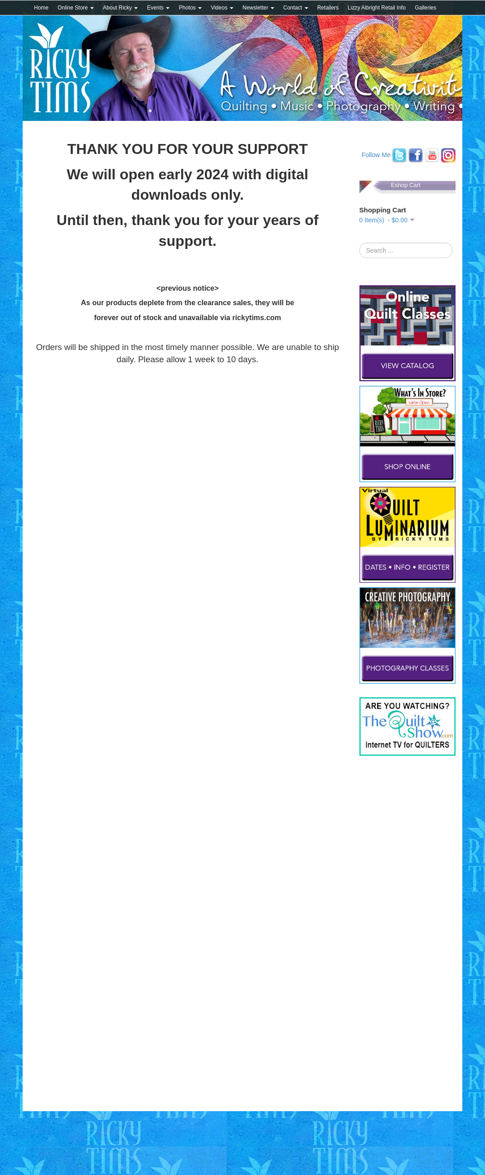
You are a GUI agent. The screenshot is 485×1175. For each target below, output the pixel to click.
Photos (190, 8)
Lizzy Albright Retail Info (377, 8)
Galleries (425, 8)
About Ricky (120, 8)
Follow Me (376, 154)
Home (41, 8)
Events (158, 8)
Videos (222, 8)
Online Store (76, 8)
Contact (295, 8)
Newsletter (258, 8)
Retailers (328, 8)
